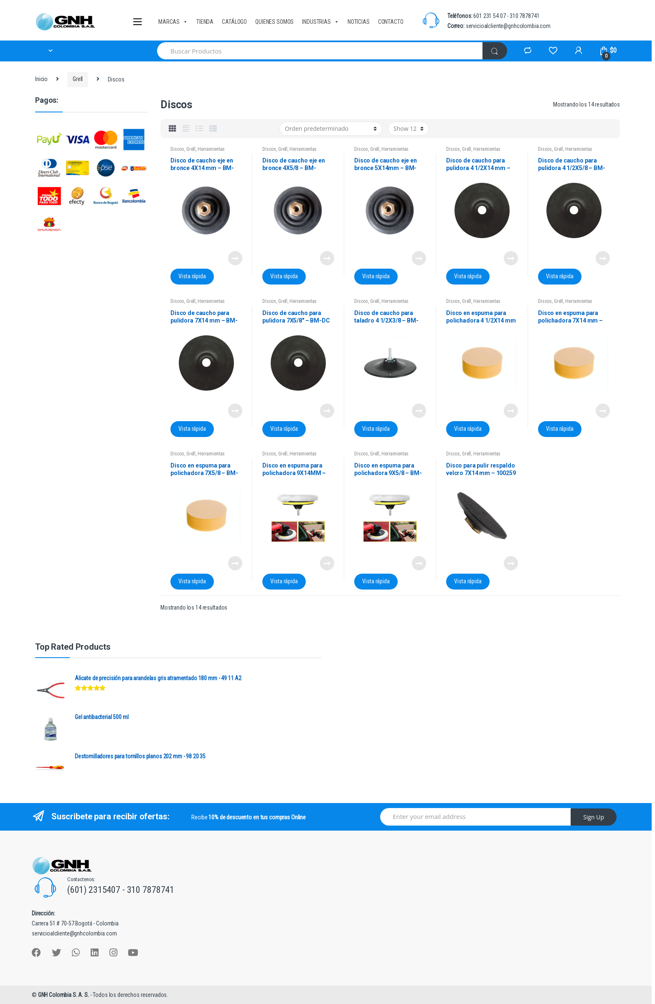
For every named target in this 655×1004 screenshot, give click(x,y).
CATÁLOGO (234, 21)
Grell (78, 79)
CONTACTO (391, 21)
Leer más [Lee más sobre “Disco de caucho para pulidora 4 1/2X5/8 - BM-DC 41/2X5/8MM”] (602, 258)
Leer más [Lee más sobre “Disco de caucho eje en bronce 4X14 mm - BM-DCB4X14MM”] (234, 258)
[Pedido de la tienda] (330, 129)
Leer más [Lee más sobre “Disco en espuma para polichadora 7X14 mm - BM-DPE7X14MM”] (602, 411)
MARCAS (173, 21)
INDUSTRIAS (320, 21)
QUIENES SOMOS (274, 21)
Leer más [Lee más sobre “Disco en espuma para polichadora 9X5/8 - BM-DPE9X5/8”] (418, 563)
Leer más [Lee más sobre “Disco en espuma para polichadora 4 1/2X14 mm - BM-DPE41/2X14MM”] (510, 411)
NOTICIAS (359, 21)
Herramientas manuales (197, 152)
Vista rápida (192, 276)
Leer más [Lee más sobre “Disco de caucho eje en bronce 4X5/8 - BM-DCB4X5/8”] (326, 258)
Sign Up (593, 817)
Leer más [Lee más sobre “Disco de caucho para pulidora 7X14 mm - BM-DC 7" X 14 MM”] (234, 411)
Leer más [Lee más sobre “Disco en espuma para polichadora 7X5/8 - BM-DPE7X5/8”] (234, 563)
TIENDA (204, 21)
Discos (177, 149)
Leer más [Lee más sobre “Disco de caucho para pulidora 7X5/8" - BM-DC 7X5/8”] (326, 411)
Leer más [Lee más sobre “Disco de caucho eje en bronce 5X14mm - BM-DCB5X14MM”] (418, 258)
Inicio (41, 79)
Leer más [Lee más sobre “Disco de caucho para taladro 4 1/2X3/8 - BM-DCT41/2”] (418, 411)
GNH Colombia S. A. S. (64, 994)
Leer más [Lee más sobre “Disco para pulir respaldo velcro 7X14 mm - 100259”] (510, 563)
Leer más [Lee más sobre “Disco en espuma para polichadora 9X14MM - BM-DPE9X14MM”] (326, 563)
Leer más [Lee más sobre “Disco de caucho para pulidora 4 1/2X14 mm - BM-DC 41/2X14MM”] (510, 258)
